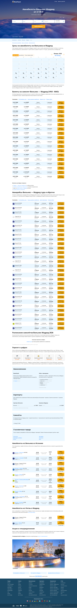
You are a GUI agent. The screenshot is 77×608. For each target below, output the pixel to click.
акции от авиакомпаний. (43, 536)
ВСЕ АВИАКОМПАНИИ (33, 595)
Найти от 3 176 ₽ (60, 523)
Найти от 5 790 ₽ (60, 458)
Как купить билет (64, 595)
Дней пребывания (43, 200)
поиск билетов (38, 576)
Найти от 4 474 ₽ (60, 480)
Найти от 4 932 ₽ (60, 469)
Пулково (40, 589)
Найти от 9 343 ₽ (60, 497)
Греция (19, 593)
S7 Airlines (31, 584)
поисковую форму (31, 512)
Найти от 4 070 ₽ (60, 474)
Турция (19, 584)
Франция (19, 589)
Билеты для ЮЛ (61, 1)
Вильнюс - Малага (19, 474)
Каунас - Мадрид (18, 522)
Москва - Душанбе (53, 590)
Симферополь (10, 585)
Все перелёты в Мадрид (35, 573)
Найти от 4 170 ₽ (60, 463)
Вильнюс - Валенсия (19, 485)
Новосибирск (9, 589)
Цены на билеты (25, 42)
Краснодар (9, 587)
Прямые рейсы (49, 99)
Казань (8, 593)
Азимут (30, 589)
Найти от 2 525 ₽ (60, 452)
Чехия (19, 592)
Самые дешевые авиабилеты (33, 99)
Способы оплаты (64, 585)
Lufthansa (30, 593)
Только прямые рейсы (29, 55)
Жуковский (41, 587)
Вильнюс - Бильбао (19, 502)
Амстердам (41, 436)
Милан (14, 439)
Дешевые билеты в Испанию (19, 189)
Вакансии (62, 592)
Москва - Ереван (53, 585)
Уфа (8, 592)
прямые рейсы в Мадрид (22, 188)
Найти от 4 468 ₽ (60, 491)
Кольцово (41, 590)
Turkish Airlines (31, 592)
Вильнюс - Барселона (19, 452)
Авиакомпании (32, 42)
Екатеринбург (10, 590)
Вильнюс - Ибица (18, 491)
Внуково (40, 585)
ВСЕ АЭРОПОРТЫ (42, 595)
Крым (19, 582)
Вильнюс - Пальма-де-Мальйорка (22, 479)
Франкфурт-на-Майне (17, 437)
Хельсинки (41, 437)
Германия (20, 590)
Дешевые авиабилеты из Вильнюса (20, 186)
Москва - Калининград (54, 589)
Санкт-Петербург (10, 584)
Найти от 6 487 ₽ (60, 502)
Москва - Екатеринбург (54, 592)
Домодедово (41, 582)
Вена (40, 439)
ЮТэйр (30, 587)
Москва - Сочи (52, 582)
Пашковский (41, 592)
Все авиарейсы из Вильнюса (19, 573)
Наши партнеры (64, 590)
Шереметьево (42, 584)
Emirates (30, 590)
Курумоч (41, 593)
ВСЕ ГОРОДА (9, 595)
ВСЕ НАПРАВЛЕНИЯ (53, 595)
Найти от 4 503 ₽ (60, 486)
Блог (61, 593)
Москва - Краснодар (54, 587)
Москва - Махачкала (54, 593)
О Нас (56, 1)
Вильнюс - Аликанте (19, 468)
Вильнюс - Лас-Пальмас (20, 496)
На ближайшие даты (23, 99)
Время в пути (42, 99)
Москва (8, 582)
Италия (19, 587)
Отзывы (62, 589)
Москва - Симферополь (54, 584)
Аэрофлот (30, 582)
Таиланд (19, 585)
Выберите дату (29, 341)
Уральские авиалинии (33, 585)
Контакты (62, 584)
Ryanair (15, 380)
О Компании (63, 582)
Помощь (62, 587)
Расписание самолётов (16, 42)
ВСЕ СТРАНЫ (20, 595)
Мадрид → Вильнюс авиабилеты (19, 185)
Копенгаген (15, 436)
